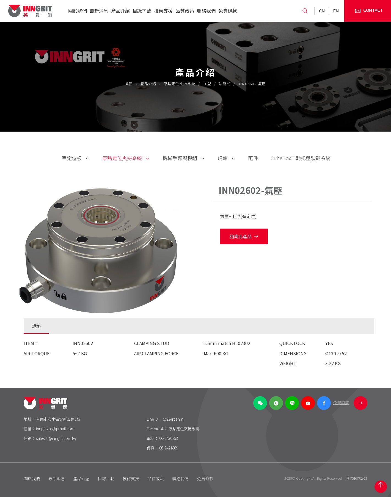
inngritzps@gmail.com (55, 428)
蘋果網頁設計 (356, 478)
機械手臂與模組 (180, 158)
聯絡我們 (206, 10)
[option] (108, 251)
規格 (36, 326)
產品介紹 (120, 10)
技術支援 (163, 10)
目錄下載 (142, 10)
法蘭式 (225, 83)
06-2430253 (168, 438)
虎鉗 (223, 158)
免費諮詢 (350, 403)
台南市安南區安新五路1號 (58, 419)
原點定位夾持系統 (180, 83)
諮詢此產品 (244, 236)
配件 (253, 158)
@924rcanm (173, 419)
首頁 (129, 83)
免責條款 (227, 10)
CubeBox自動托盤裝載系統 (301, 158)
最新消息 (99, 10)
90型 (207, 83)
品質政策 (184, 10)
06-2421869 (168, 448)
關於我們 (77, 10)
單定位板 (72, 158)
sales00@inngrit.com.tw (56, 438)
